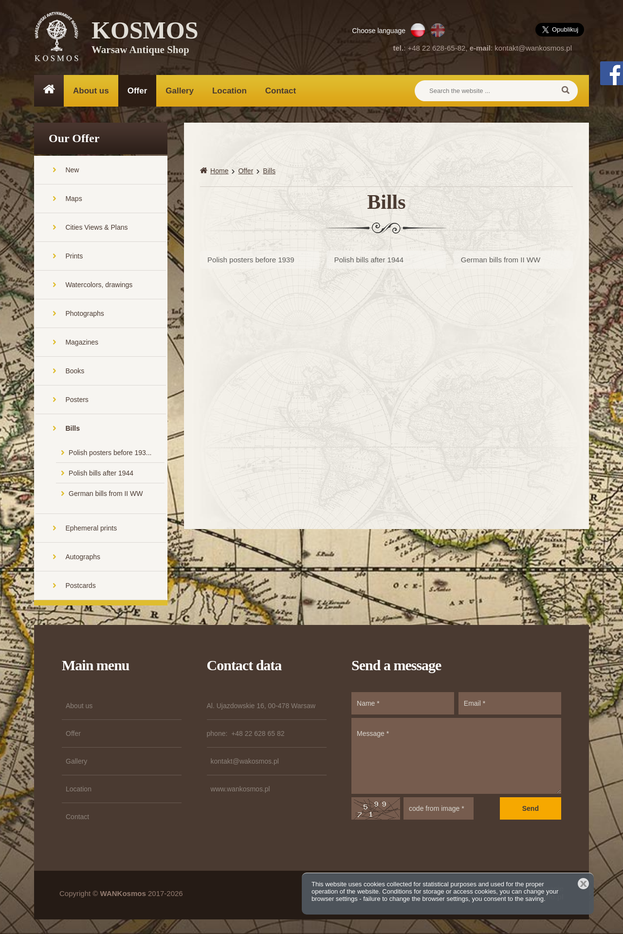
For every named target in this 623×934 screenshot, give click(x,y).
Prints (74, 256)
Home (219, 171)
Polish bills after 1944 (101, 473)
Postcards (80, 585)
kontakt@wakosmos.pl (245, 761)
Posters (76, 399)
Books (74, 371)
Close (583, 883)
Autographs (82, 557)
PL (417, 30)
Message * (456, 756)
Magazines (81, 342)
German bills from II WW (106, 493)
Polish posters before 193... (110, 453)
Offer (137, 90)
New (72, 170)
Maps (73, 198)
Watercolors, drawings (98, 285)
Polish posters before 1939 (250, 260)
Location (229, 90)
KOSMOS (145, 39)
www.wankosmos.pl (240, 789)
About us (91, 90)
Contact (280, 90)
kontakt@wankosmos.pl (533, 48)
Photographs (84, 313)
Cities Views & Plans (96, 227)
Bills (72, 428)
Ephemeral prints (91, 528)
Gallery (179, 90)
